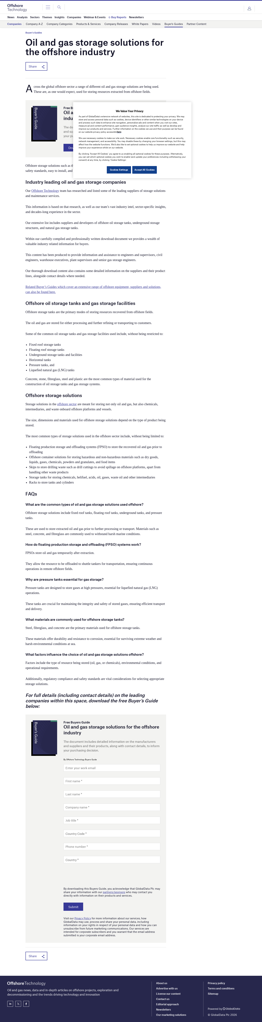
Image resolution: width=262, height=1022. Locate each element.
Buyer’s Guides (173, 24)
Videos (156, 24)
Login (249, 8)
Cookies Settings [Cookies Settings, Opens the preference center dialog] (118, 169)
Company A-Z (34, 24)
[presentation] (91, 875)
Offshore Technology (45, 191)
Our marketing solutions (171, 1014)
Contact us (162, 999)
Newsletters (163, 1009)
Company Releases (116, 24)
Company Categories (59, 24)
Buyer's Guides (33, 32)
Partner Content (196, 24)
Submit (75, 907)
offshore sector (67, 405)
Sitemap (213, 993)
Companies (14, 24)
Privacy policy (216, 983)
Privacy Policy (82, 918)
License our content (168, 993)
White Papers (140, 24)
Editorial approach (167, 1004)
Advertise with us (167, 988)
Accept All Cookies (144, 169)
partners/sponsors (114, 893)
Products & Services (88, 24)
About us (161, 983)
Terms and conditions (221, 988)
